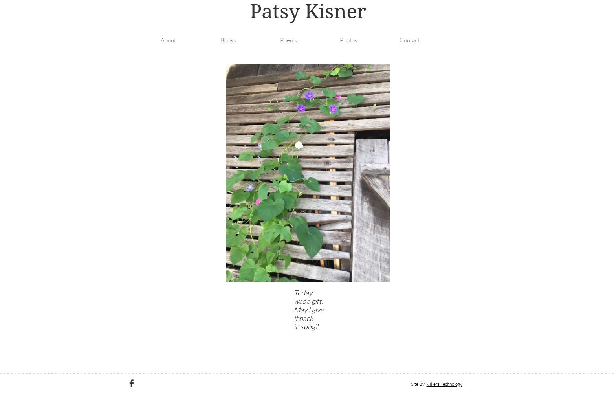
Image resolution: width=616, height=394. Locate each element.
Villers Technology (444, 384)
